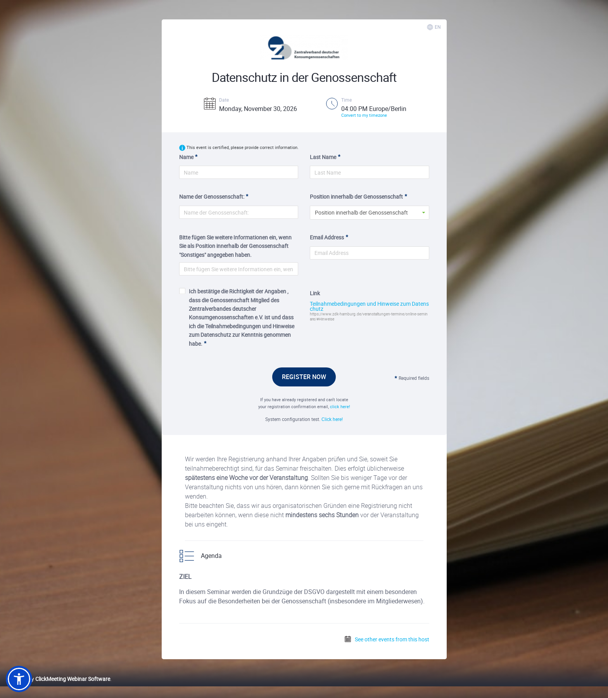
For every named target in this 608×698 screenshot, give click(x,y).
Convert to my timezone (364, 115)
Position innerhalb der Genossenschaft (356, 196)
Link (315, 293)
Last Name (323, 157)
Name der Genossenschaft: (211, 196)
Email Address (327, 237)
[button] (19, 679)
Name (186, 157)
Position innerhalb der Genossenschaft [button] (361, 212)
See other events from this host (386, 639)
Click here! (332, 419)
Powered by (58, 678)
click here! (340, 406)
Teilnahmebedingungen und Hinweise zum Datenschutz (369, 306)
